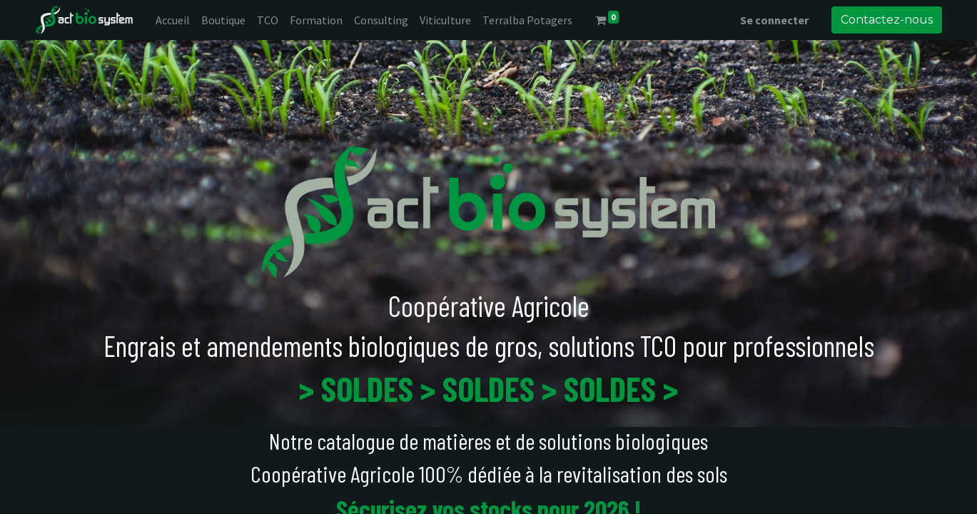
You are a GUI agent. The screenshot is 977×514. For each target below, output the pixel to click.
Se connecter (774, 20)
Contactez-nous (887, 19)
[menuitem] (173, 20)
